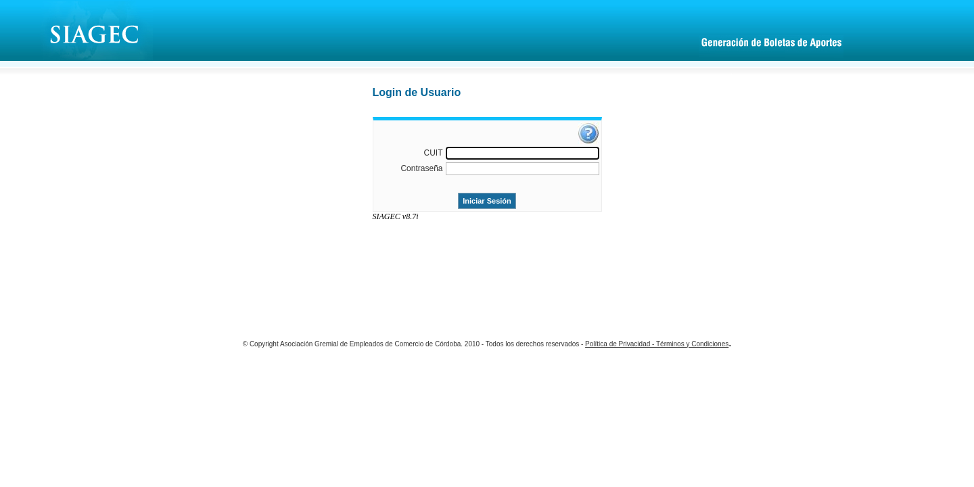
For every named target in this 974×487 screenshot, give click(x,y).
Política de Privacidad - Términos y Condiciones (656, 344)
